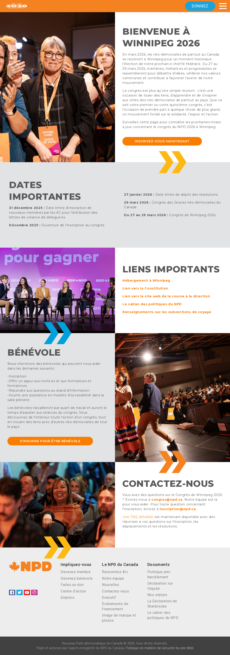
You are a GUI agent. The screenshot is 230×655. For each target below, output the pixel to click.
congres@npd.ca (167, 500)
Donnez (200, 6)
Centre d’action (73, 591)
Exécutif (109, 597)
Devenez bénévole (77, 578)
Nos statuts (157, 595)
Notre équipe (113, 578)
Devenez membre (76, 572)
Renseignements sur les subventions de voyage (166, 312)
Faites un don (72, 585)
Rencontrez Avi (115, 572)
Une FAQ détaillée (137, 517)
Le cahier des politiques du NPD (152, 304)
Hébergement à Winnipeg (146, 280)
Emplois (67, 597)
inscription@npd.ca (178, 509)
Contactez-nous (115, 591)
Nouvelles (110, 585)
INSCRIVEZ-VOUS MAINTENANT (162, 141)
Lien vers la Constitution (145, 288)
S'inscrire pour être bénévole (50, 441)
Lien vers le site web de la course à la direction (166, 296)
